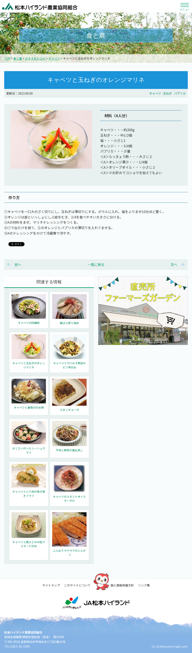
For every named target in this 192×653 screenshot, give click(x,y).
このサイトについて (77, 585)
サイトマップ (51, 585)
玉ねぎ (167, 93)
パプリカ (180, 93)
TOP (7, 58)
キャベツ (54, 58)
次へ (174, 264)
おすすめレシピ (35, 58)
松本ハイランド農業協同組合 (40, 6)
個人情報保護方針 (122, 585)
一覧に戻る (96, 264)
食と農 (17, 58)
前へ (18, 264)
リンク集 (144, 585)
